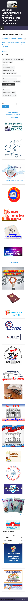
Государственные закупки (9, 92)
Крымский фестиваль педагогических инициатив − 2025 (13, 181)
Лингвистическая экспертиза (13, 399)
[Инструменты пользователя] (25, 39)
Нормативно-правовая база (9, 73)
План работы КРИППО (8, 70)
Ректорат (5, 65)
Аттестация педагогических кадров (11, 76)
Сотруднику (13, 262)
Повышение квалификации (9, 78)
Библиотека (6, 89)
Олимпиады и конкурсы (8, 84)
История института (7, 62)
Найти (5, 107)
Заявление (4, 51)
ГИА (4, 87)
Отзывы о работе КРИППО (9, 95)
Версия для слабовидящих (7, 599)
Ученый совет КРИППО (8, 67)
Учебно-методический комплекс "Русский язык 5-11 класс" (13, 515)
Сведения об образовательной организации (13, 114)
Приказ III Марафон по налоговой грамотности (14, 42)
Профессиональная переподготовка (11, 81)
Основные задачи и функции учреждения (13, 59)
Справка (4, 49)
